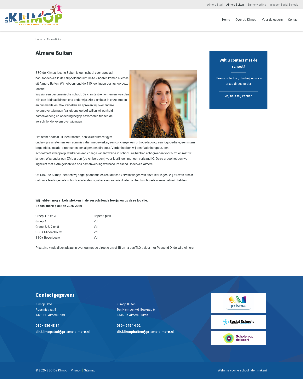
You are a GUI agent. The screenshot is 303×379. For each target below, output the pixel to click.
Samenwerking (257, 4)
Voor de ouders (272, 19)
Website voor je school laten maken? (242, 370)
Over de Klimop (246, 19)
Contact (293, 19)
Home (226, 19)
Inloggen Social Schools (284, 4)
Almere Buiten (235, 4)
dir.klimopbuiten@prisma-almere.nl (145, 332)
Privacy (76, 370)
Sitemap (89, 370)
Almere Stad (215, 4)
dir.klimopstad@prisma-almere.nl (63, 332)
